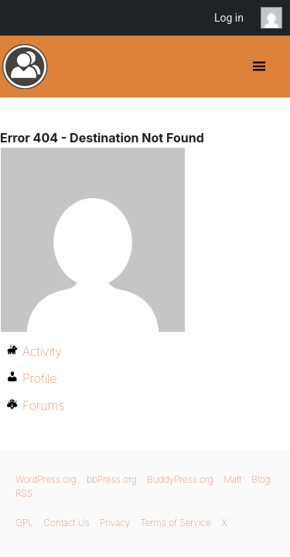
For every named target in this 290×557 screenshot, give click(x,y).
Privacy (115, 522)
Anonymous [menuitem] (275, 18)
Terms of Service (175, 522)
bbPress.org (112, 479)
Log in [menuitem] (229, 18)
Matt (232, 479)
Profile (39, 378)
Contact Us (66, 522)
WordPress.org (46, 479)
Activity (42, 351)
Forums (43, 405)
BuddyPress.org (25, 66)
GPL (24, 522)
